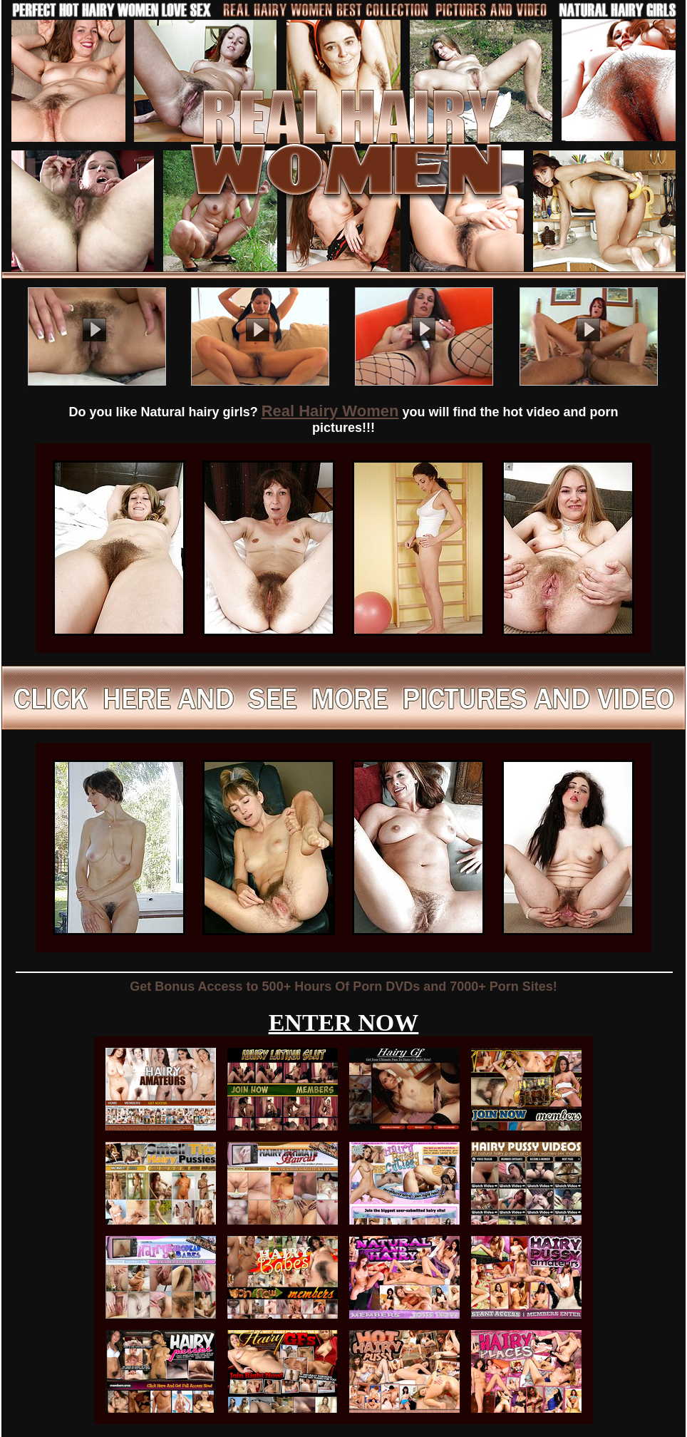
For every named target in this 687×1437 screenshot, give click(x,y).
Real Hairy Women (330, 411)
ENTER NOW (344, 1022)
